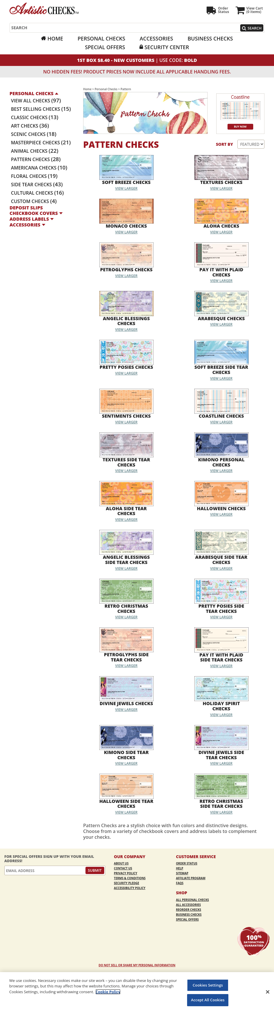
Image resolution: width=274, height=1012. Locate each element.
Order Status (186, 863)
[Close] (267, 991)
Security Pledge (126, 883)
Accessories (156, 38)
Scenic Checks (33, 134)
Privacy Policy (125, 873)
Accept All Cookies (208, 999)
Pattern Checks (36, 159)
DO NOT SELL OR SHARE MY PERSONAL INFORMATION (137, 965)
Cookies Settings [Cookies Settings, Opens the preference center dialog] (208, 985)
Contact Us (123, 868)
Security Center (166, 47)
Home (55, 38)
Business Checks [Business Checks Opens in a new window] (210, 38)
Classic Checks (34, 117)
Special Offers (105, 47)
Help (179, 868)
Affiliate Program (190, 878)
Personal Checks (101, 38)
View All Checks (36, 100)
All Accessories (188, 904)
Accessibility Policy (130, 888)
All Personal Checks (192, 900)
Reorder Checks (188, 909)
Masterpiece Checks (41, 142)
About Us (121, 863)
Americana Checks (39, 168)
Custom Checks (34, 201)
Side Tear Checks (37, 184)
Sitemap (182, 873)
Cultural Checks (37, 193)
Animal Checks (34, 151)
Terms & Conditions (130, 878)
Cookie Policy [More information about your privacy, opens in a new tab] (108, 991)
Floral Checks (34, 176)
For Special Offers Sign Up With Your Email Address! (49, 858)
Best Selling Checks (41, 109)
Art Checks (30, 126)
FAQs (179, 883)
